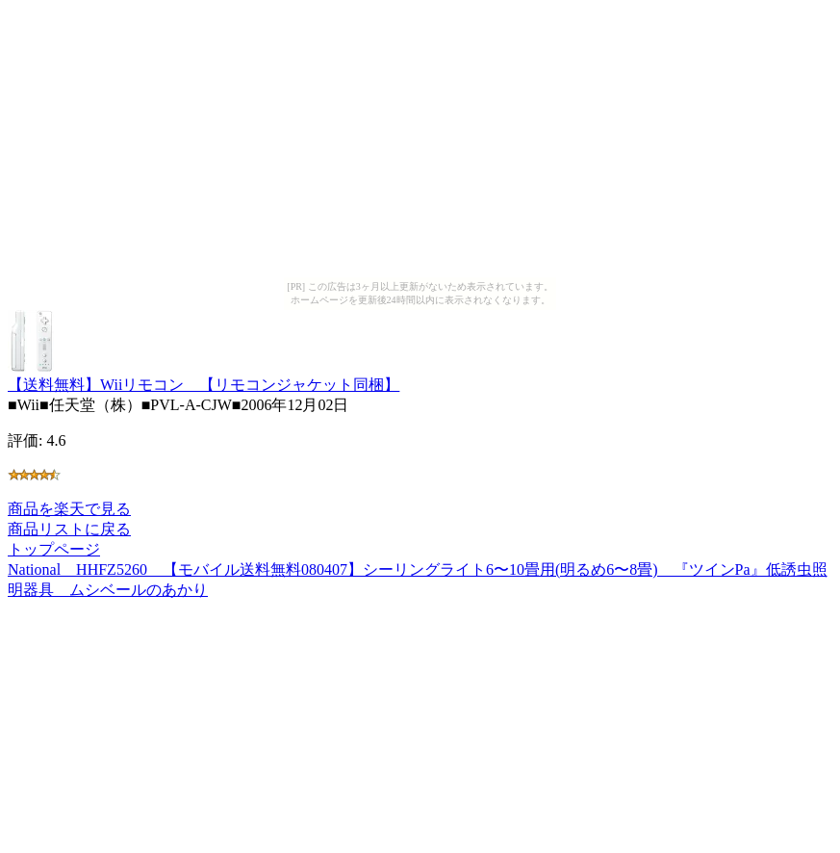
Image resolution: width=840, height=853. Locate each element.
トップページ (54, 549)
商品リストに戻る (69, 529)
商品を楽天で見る (69, 509)
